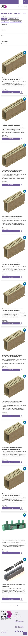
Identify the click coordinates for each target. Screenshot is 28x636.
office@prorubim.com (19, 621)
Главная (2, 11)
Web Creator (3, 632)
